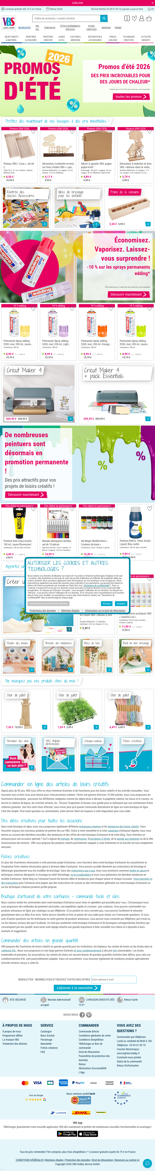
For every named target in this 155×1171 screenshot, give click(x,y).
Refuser (106, 603)
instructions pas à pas (83, 870)
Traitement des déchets (14, 1043)
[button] (4, 155)
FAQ (43, 1051)
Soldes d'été (77, 2)
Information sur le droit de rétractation (105, 610)
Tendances (49, 27)
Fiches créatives (91, 28)
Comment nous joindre (129, 1057)
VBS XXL (37, 28)
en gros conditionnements (88, 950)
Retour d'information (128, 1065)
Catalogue (46, 1031)
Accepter (121, 603)
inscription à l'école (100, 838)
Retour (82, 1064)
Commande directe (89, 1031)
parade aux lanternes (128, 838)
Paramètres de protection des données (49, 603)
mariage (64, 838)
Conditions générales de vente (95, 1035)
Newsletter (46, 1043)
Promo (118, 27)
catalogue (113, 830)
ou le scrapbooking (81, 874)
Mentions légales (70, 610)
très (115, 950)
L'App (82, 1072)
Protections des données (43, 610)
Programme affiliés (12, 1035)
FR (151, 9)
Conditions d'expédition (91, 1039)
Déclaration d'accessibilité (92, 1068)
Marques (106, 27)
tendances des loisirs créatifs (123, 826)
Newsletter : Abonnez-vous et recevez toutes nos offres (54, 979)
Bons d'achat (47, 1035)
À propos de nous (11, 1031)
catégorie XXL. (9, 950)
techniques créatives (90, 826)
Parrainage (46, 1039)
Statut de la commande (129, 1061)
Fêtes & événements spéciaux (70, 28)
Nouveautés (24, 27)
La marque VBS (10, 1039)
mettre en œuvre (138, 870)
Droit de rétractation (89, 1051)
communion (80, 838)
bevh (92, 1093)
